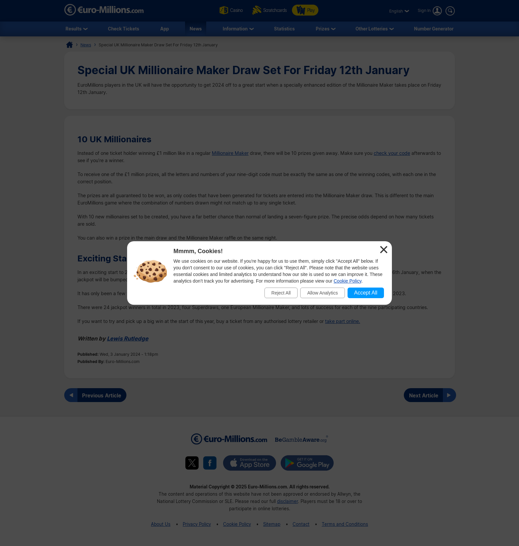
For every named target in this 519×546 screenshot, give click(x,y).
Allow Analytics (322, 293)
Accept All (365, 293)
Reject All (281, 293)
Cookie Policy (347, 281)
